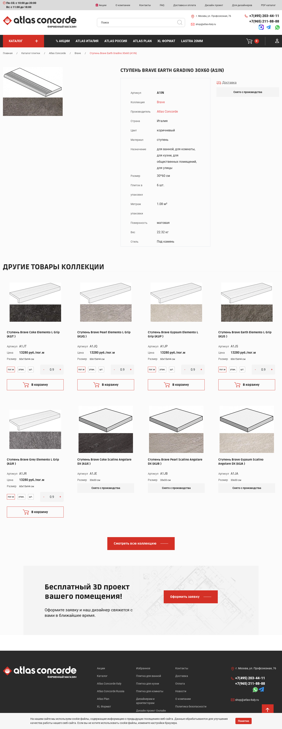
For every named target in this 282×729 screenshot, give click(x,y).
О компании (183, 698)
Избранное (143, 667)
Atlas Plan (103, 698)
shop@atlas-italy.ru (206, 23)
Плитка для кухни (147, 682)
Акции (101, 667)
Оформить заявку (185, 596)
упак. (21, 369)
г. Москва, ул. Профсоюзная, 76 (213, 15)
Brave (78, 52)
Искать (181, 23)
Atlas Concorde (57, 52)
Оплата (180, 682)
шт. (31, 369)
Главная (8, 52)
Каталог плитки (30, 52)
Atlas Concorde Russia (110, 690)
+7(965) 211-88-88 (264, 20)
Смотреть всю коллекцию (135, 543)
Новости (180, 690)
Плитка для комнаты (149, 690)
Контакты (181, 667)
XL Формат (104, 705)
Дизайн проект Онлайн (151, 709)
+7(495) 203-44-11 (264, 15)
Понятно (243, 721)
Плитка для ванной (148, 675)
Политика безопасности (190, 705)
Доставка (181, 675)
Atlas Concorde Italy (109, 682)
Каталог (102, 675)
